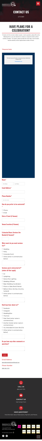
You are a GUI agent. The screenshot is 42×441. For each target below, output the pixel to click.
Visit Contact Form (21, 402)
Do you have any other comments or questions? (13, 342)
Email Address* (6, 188)
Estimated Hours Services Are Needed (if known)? (11, 233)
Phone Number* (7, 196)
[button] (38, 3)
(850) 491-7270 (5, 368)
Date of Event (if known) (9, 216)
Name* (4, 180)
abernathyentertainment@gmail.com (10, 362)
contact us (21, 399)
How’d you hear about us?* (10, 305)
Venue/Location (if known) (10, 224)
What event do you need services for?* (12, 244)
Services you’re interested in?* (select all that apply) (11, 269)
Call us (21, 387)
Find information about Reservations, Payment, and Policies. (21, 414)
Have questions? (21, 412)
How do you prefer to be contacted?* (13, 205)
